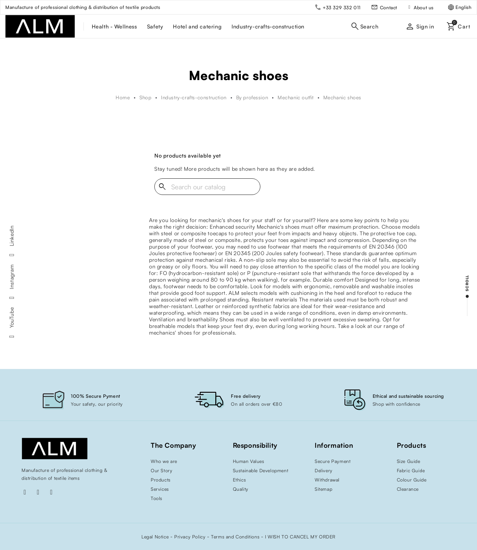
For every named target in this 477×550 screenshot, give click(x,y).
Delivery (324, 470)
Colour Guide (412, 479)
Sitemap (323, 489)
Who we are (164, 461)
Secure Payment (332, 461)
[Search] (207, 186)
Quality (240, 489)
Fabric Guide (411, 470)
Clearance (408, 489)
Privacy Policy (189, 536)
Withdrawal (327, 479)
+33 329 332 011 (342, 7)
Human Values (248, 461)
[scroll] (467, 295)
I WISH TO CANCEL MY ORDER (300, 536)
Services (160, 489)
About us (424, 7)
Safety (155, 26)
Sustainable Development (261, 470)
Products (161, 479)
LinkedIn (11, 235)
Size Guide (408, 461)
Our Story (161, 470)
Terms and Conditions (235, 536)
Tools (156, 498)
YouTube (11, 317)
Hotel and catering (197, 26)
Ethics (239, 479)
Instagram (11, 276)
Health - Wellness (114, 26)
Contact (388, 7)
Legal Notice (155, 536)
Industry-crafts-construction (268, 26)
